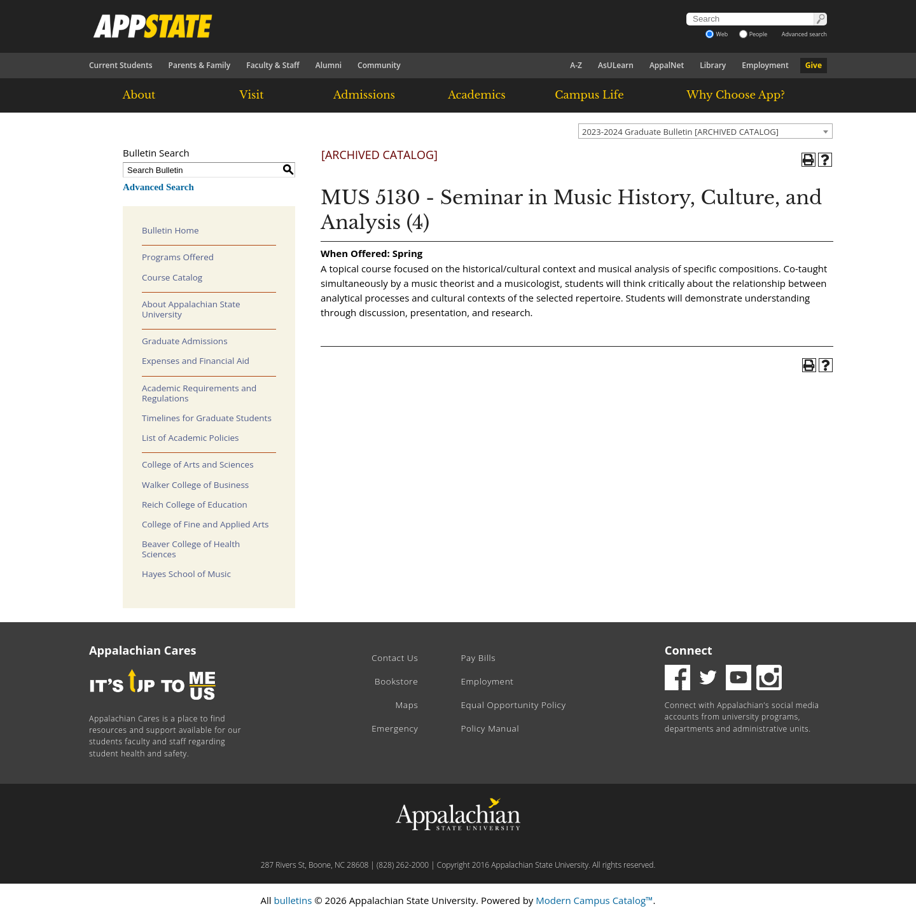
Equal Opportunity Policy (513, 705)
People (753, 34)
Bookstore (396, 681)
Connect (688, 650)
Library (713, 65)
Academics (477, 94)
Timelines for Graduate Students (207, 418)
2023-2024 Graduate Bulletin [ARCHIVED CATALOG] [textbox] (680, 131)
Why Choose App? (735, 94)
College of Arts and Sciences (198, 464)
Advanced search (804, 34)
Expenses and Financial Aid (195, 360)
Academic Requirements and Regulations (199, 393)
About (139, 94)
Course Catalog (172, 277)
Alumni (329, 65)
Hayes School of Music (186, 574)
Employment (765, 65)
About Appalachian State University (191, 309)
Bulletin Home (170, 230)
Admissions (364, 94)
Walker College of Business (195, 484)
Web (716, 34)
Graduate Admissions (185, 341)
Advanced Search (158, 187)
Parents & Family (200, 65)
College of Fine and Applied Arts (205, 524)
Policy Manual (490, 728)
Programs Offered (178, 257)
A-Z (576, 65)
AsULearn (616, 65)
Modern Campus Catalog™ (594, 900)
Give (813, 65)
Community (379, 65)
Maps (407, 705)
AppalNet (666, 65)
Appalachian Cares (143, 650)
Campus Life (589, 94)
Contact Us (394, 658)
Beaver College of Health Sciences (191, 549)
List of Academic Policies (190, 437)
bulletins (293, 900)
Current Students (121, 65)
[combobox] (705, 131)
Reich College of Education (194, 504)
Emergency (394, 728)
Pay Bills (478, 658)
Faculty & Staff (273, 65)
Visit (252, 94)
